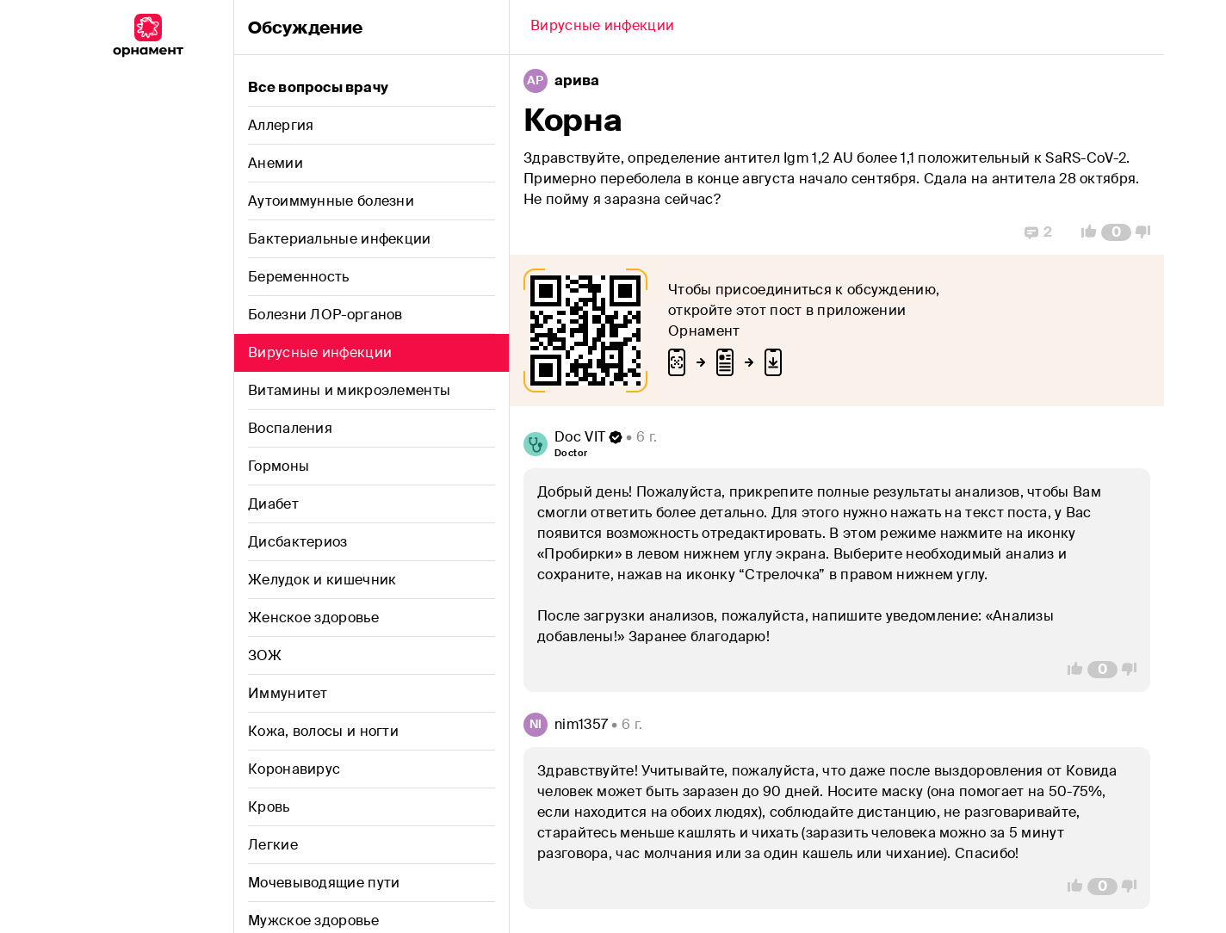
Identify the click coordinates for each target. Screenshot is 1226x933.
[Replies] (1038, 232)
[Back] (602, 27)
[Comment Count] (1116, 232)
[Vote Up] (1084, 232)
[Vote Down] (1147, 232)
